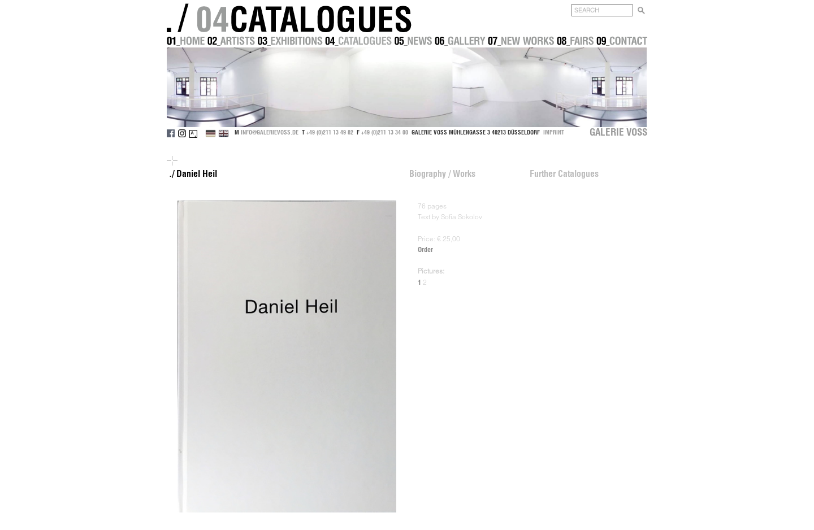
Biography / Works (442, 173)
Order (425, 249)
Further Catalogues (564, 173)
